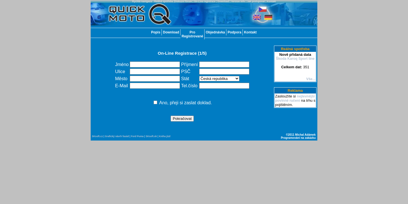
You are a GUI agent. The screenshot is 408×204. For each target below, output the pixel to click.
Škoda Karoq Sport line (295, 59)
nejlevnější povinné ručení (295, 98)
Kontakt (271, 1)
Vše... (310, 79)
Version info (238, 1)
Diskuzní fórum (183, 1)
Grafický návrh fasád (117, 136)
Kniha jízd (164, 136)
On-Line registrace (205, 1)
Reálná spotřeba (163, 1)
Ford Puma (137, 136)
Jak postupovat (256, 1)
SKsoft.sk (151, 136)
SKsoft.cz (97, 136)
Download (223, 1)
